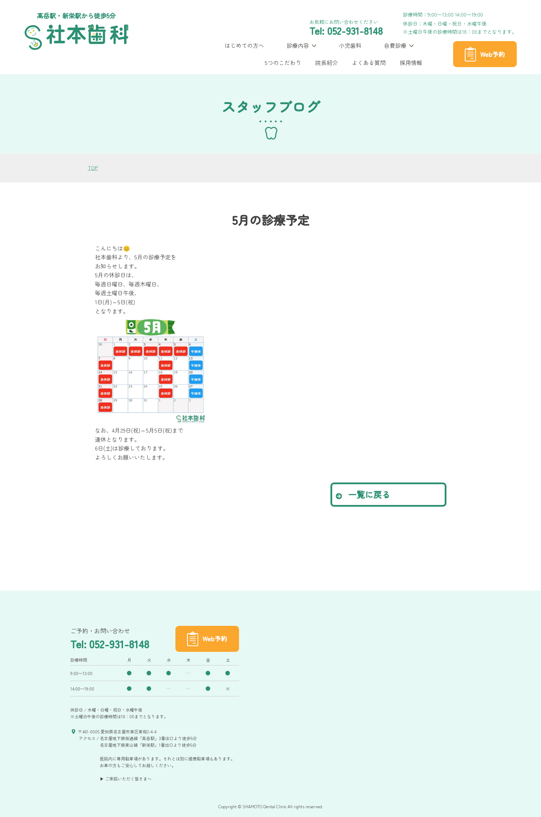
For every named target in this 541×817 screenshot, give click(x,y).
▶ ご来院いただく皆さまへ (126, 779)
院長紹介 (326, 62)
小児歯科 (350, 45)
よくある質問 (369, 62)
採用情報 (411, 62)
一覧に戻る (363, 494)
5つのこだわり (283, 62)
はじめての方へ (244, 45)
